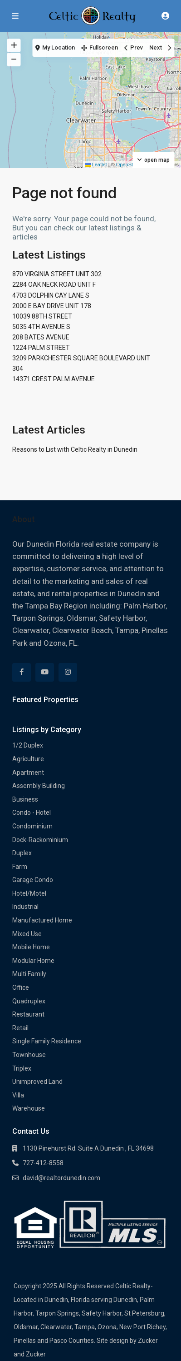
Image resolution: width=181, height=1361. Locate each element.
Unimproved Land (37, 1081)
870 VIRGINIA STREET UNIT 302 (57, 274)
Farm (19, 866)
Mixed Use (27, 933)
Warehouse (28, 1108)
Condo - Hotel (31, 812)
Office (20, 987)
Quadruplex (28, 1001)
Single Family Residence (46, 1041)
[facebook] (21, 672)
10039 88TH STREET (42, 316)
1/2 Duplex (27, 745)
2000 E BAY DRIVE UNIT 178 (51, 305)
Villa (18, 1095)
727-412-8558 (43, 1163)
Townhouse (29, 1054)
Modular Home (33, 960)
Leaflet (96, 164)
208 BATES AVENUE (40, 337)
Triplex (21, 1068)
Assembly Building (38, 785)
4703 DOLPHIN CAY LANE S (50, 295)
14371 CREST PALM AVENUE (53, 379)
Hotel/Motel (29, 893)
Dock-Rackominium (40, 839)
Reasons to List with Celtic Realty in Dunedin (74, 449)
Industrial (25, 906)
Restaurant (28, 1014)
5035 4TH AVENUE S (41, 326)
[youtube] (44, 672)
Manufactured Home (42, 920)
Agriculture (28, 759)
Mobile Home (31, 947)
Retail (20, 1028)
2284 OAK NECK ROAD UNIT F (54, 284)
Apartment (28, 772)
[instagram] (68, 672)
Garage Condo (32, 879)
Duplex (22, 853)
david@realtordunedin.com (61, 1178)
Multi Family (29, 973)
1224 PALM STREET (41, 347)
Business (25, 799)
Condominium (32, 826)
